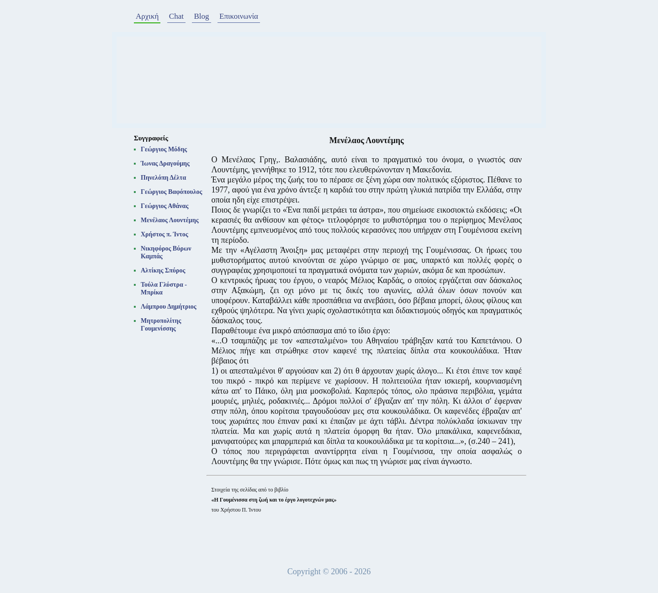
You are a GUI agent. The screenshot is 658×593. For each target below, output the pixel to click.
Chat (176, 16)
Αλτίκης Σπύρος (163, 270)
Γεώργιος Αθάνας (164, 206)
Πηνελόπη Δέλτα (163, 177)
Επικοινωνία (238, 16)
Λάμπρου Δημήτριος (168, 306)
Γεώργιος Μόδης (164, 149)
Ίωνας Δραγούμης (165, 163)
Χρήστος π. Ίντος (164, 234)
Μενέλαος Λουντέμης (170, 220)
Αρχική (147, 16)
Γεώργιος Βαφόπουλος (171, 191)
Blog (201, 16)
